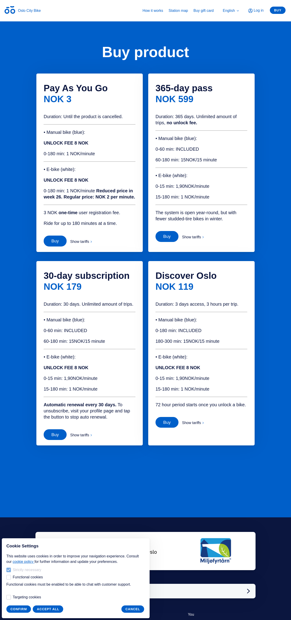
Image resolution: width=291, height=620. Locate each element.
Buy (277, 10)
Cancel (132, 609)
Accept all (48, 609)
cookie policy (24, 562)
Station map (178, 11)
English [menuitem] (231, 11)
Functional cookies (24, 577)
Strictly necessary (23, 570)
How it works (153, 11)
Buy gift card (203, 11)
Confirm (18, 609)
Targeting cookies (23, 597)
